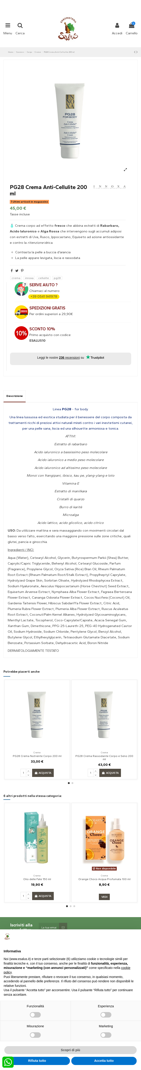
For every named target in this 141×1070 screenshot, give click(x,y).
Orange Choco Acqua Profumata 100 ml (104, 879)
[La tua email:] (49, 927)
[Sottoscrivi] (63, 927)
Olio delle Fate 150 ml (37, 879)
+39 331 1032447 (53, 3)
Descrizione (14, 396)
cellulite (43, 278)
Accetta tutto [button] (104, 1061)
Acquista (42, 772)
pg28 (57, 278)
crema (16, 278)
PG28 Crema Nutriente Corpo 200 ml (37, 756)
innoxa (29, 278)
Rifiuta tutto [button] (37, 1061)
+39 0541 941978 (44, 296)
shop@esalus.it (89, 3)
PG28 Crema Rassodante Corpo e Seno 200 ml (104, 757)
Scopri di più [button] (70, 1050)
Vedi (104, 896)
